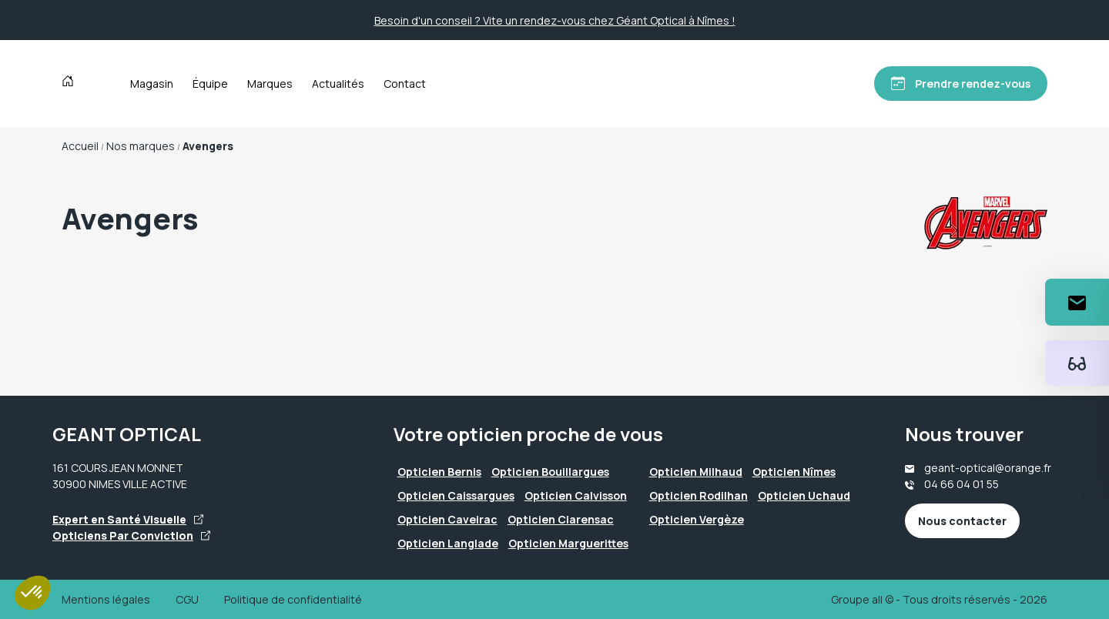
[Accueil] (71, 83)
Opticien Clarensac (561, 519)
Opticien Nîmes (794, 471)
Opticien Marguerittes (568, 543)
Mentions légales (106, 599)
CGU (187, 599)
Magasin (151, 83)
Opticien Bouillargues (550, 471)
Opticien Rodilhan (698, 495)
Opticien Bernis (439, 471)
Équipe (210, 83)
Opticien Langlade (447, 543)
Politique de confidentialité (293, 599)
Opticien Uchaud (804, 495)
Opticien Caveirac (447, 519)
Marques (270, 83)
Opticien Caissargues (455, 495)
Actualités (338, 83)
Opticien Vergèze (696, 519)
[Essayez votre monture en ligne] (1077, 363)
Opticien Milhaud (695, 471)
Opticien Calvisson (575, 495)
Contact (405, 83)
